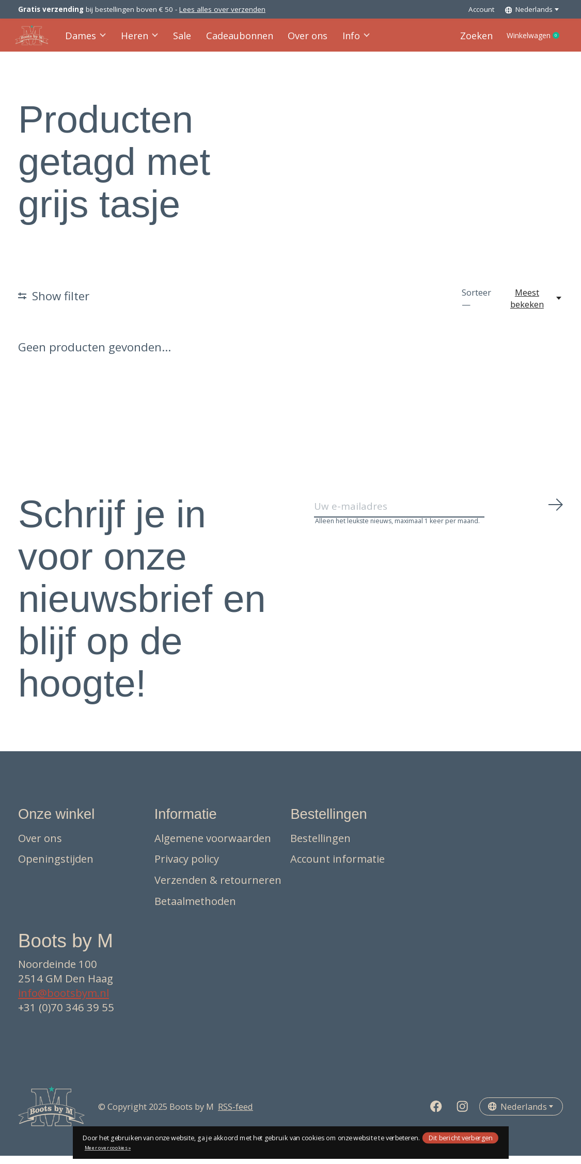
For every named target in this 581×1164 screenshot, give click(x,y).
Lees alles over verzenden (222, 9)
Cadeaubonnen (238, 39)
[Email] (439, 517)
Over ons (302, 39)
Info (349, 39)
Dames (89, 39)
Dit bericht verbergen (461, 1137)
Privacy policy (186, 867)
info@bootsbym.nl (63, 1001)
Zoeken (460, 39)
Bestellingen (320, 846)
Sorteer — (476, 306)
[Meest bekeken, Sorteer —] (532, 306)
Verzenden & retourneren (217, 888)
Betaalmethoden (195, 909)
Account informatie (337, 867)
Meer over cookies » (108, 1147)
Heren (142, 39)
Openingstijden (55, 867)
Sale (183, 39)
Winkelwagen (527, 40)
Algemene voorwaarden (212, 846)
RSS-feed (235, 1115)
